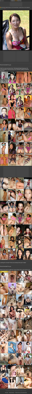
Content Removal (11, 392)
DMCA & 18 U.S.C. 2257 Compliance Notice (21, 392)
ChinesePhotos (16, 1)
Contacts (6, 392)
